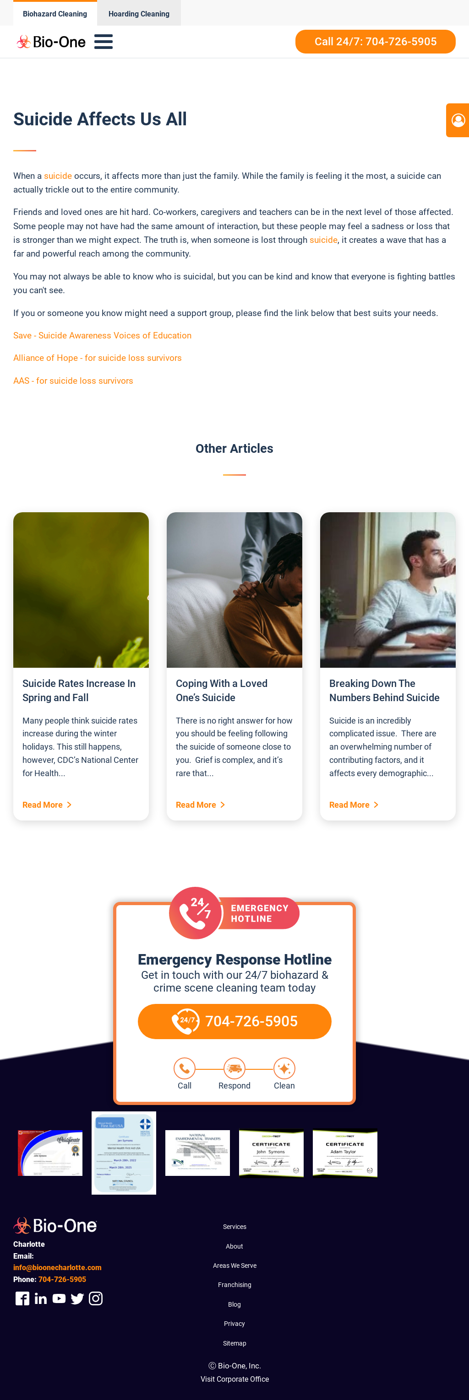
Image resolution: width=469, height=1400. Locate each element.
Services (234, 1226)
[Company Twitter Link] (77, 1299)
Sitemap (234, 1343)
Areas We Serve (234, 1265)
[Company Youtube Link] (59, 1299)
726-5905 (62, 1279)
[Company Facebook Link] (22, 1299)
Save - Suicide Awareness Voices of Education (102, 335)
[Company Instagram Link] (96, 1299)
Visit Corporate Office (235, 1379)
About (234, 1246)
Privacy (234, 1323)
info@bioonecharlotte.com (57, 1267)
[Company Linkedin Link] (41, 1299)
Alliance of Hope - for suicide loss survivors (97, 358)
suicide (58, 176)
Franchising (234, 1284)
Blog (234, 1304)
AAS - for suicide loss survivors (73, 380)
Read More (42, 805)
